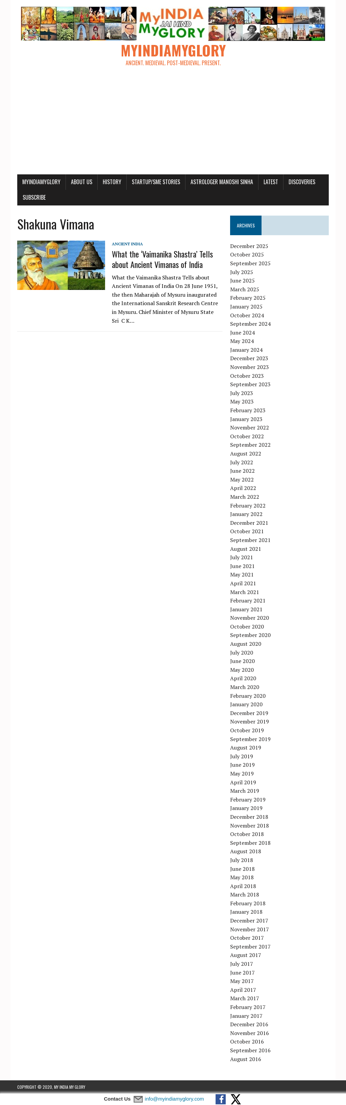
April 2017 (243, 989)
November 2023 (249, 367)
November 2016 (249, 1033)
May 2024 (242, 341)
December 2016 (249, 1024)
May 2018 (242, 877)
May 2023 (242, 401)
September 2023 (250, 384)
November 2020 (249, 617)
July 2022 (241, 462)
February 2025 (248, 297)
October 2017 (247, 937)
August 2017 (245, 955)
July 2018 (241, 860)
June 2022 (242, 470)
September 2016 (250, 1050)
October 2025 (247, 254)
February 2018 (248, 903)
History (112, 182)
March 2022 (244, 496)
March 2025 (244, 289)
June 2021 (242, 566)
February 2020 (248, 695)
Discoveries (302, 182)
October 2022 (247, 436)
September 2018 (250, 842)
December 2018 (249, 816)
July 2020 (241, 652)
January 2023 (246, 419)
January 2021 (246, 609)
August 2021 (245, 548)
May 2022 (242, 479)
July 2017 (241, 963)
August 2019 (245, 747)
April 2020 (243, 678)
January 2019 (246, 808)
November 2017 (249, 929)
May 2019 (242, 773)
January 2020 (246, 704)
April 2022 (243, 488)
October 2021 (247, 531)
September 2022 (250, 444)
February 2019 (248, 799)
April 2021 (243, 583)
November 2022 (249, 427)
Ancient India (127, 243)
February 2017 (248, 1007)
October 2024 (247, 315)
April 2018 (243, 886)
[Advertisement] (173, 123)
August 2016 (245, 1059)
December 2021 (249, 522)
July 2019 (241, 756)
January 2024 (246, 349)
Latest (271, 182)
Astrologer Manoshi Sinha (222, 182)
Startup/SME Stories (156, 182)
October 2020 (247, 626)
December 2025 (249, 246)
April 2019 (243, 782)
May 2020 (242, 669)
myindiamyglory (41, 182)
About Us (81, 182)
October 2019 (247, 730)
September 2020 (250, 635)
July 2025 (241, 272)
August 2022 (245, 453)
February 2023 (248, 410)
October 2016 (247, 1041)
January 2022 (246, 514)
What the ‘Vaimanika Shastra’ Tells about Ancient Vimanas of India (162, 259)
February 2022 (248, 505)
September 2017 (250, 946)
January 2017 (246, 1016)
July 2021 (241, 557)
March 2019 (244, 790)
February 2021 (248, 600)
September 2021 (250, 540)
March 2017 (244, 998)
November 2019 (249, 721)
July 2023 (241, 393)
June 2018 (242, 869)
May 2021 (242, 574)
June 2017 (242, 972)
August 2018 (245, 851)
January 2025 (246, 306)
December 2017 (249, 920)
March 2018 (244, 894)
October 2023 (247, 375)
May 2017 (242, 981)
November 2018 (249, 825)
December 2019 (249, 713)
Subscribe (34, 197)
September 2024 (250, 323)
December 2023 (249, 358)
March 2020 (244, 687)
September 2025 (250, 263)
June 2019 (242, 764)
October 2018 (247, 834)
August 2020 (245, 643)
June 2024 (242, 332)
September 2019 (250, 739)
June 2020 (242, 661)
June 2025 (242, 280)
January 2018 (246, 911)
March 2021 (244, 592)
